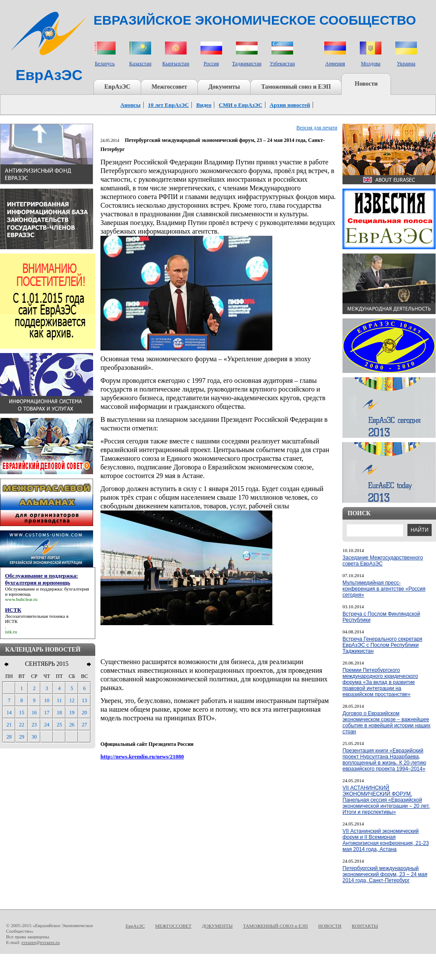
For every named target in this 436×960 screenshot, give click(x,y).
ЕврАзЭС (117, 86)
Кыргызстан (175, 63)
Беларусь (105, 63)
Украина (406, 63)
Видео (203, 105)
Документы (224, 86)
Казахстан (140, 63)
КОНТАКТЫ (365, 925)
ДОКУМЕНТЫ (217, 925)
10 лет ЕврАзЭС (168, 105)
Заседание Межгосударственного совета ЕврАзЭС (382, 561)
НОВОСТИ (329, 925)
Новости (366, 83)
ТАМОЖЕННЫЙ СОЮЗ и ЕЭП (275, 925)
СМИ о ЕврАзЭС (240, 105)
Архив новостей (290, 105)
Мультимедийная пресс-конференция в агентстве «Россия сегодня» (384, 589)
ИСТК (11, 621)
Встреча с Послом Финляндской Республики (381, 617)
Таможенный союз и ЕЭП (296, 86)
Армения (335, 63)
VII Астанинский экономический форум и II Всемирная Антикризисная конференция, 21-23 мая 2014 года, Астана (385, 840)
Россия (211, 63)
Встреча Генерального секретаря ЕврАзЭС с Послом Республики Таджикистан (382, 645)
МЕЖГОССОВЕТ (173, 925)
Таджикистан (247, 63)
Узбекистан (282, 63)
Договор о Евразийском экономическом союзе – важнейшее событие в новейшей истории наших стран (386, 722)
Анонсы (130, 105)
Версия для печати (317, 128)
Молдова (370, 63)
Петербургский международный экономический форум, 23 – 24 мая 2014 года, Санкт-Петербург (384, 874)
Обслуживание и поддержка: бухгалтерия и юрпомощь (47, 591)
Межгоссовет (169, 86)
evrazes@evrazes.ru (41, 942)
